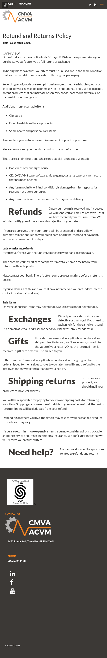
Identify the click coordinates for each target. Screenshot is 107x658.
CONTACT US (12, 513)
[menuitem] (25, 3)
